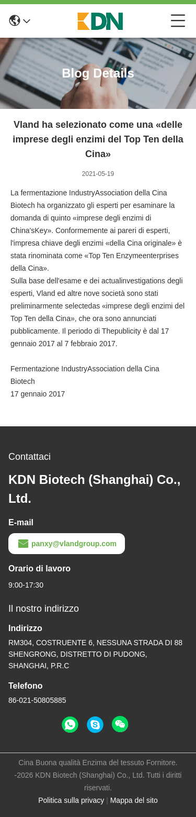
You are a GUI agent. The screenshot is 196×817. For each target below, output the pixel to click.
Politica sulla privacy (71, 800)
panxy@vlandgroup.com (67, 543)
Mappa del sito (134, 800)
